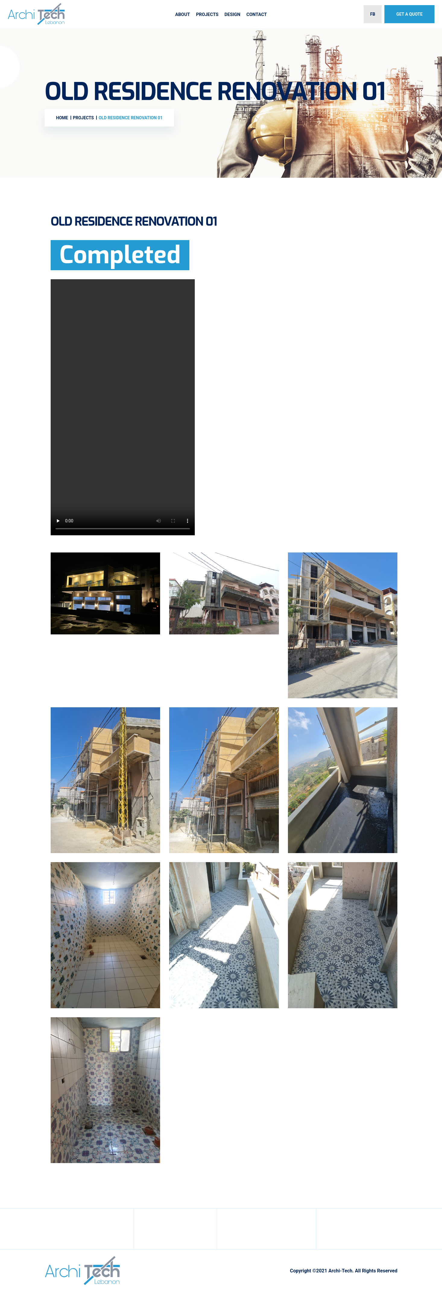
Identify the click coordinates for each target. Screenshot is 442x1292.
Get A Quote (409, 14)
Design (233, 14)
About (182, 14)
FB (372, 14)
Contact (256, 14)
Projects (207, 14)
